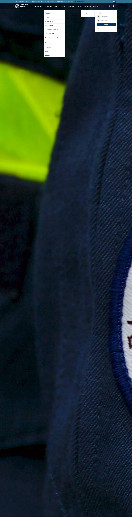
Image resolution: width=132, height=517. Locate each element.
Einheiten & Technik (51, 6)
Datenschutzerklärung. (80, 1)
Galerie (63, 6)
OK (114, 1)
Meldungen (38, 6)
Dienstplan (87, 6)
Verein (79, 6)
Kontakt (95, 6)
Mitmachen (71, 6)
